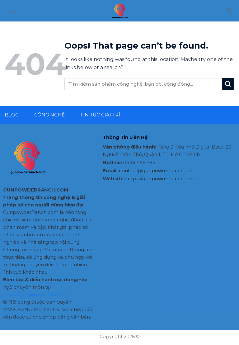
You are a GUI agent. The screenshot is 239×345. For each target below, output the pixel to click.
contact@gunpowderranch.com (157, 170)
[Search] (229, 11)
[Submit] (228, 84)
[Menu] (11, 10)
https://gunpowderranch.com (38, 294)
